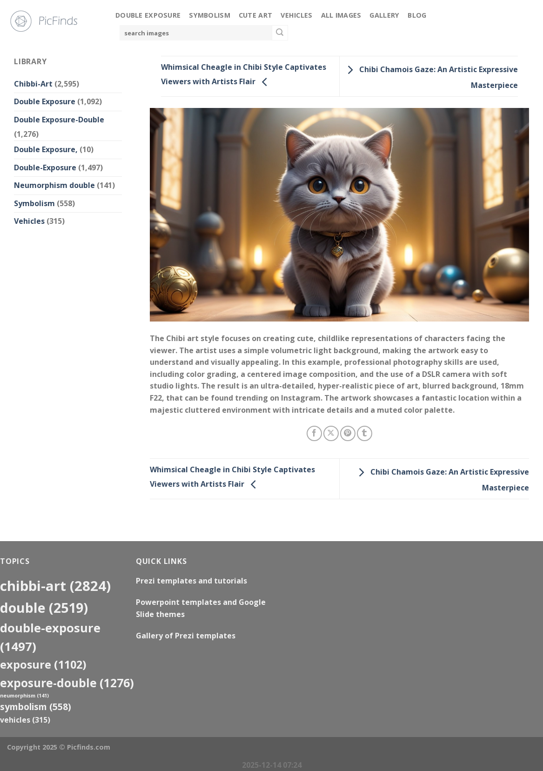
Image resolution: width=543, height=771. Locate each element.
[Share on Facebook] (314, 433)
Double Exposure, (46, 149)
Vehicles (296, 15)
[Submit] (280, 33)
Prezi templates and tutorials (191, 581)
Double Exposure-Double (59, 119)
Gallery (384, 15)
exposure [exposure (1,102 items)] (43, 664)
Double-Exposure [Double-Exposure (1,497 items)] (50, 637)
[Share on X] (331, 433)
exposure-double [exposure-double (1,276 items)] (67, 683)
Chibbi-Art (33, 84)
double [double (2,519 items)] (44, 607)
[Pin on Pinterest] (347, 433)
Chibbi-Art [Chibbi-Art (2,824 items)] (55, 586)
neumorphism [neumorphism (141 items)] (24, 695)
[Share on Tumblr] (364, 433)
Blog (417, 15)
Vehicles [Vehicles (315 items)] (25, 720)
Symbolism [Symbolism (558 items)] (35, 706)
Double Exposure (148, 15)
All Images (341, 15)
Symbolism (209, 15)
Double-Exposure (45, 167)
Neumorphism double (54, 185)
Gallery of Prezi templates (185, 635)
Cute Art (255, 15)
